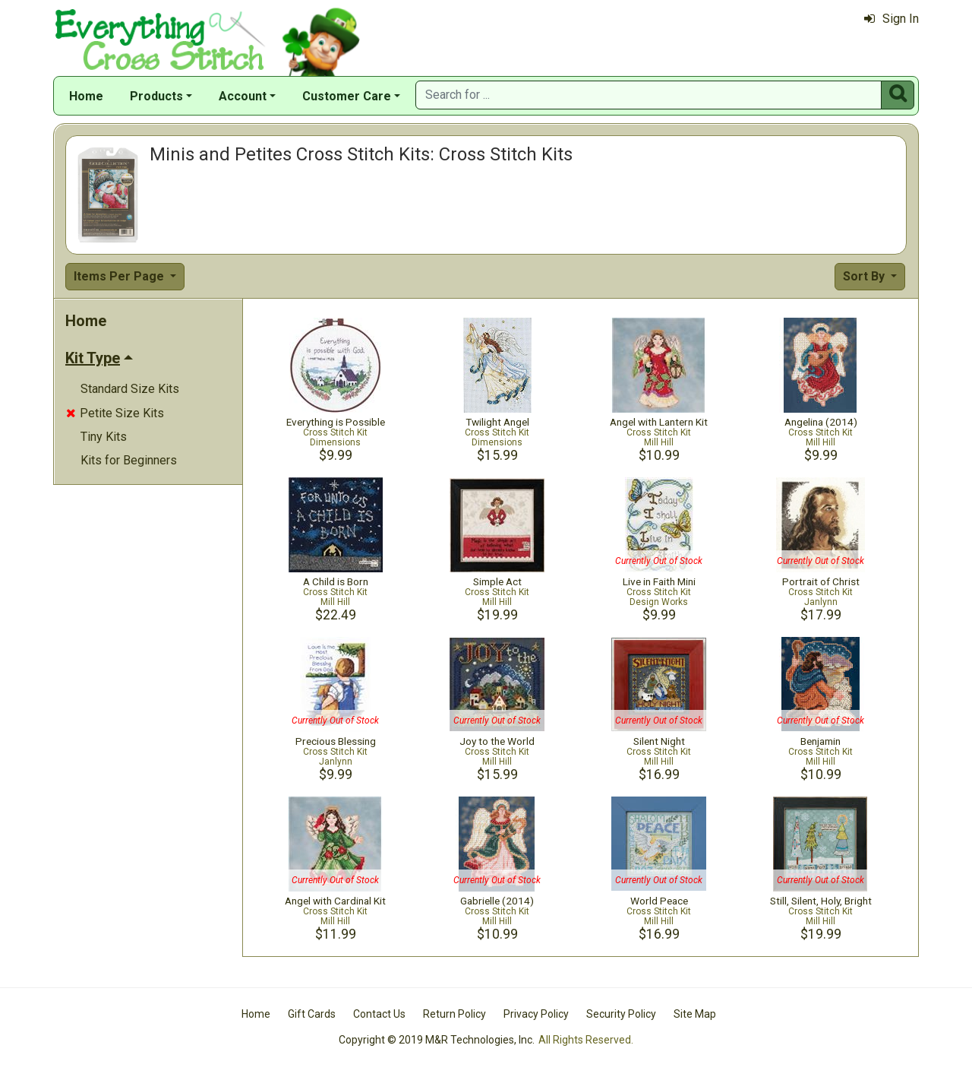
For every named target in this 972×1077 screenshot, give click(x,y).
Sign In (891, 18)
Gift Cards (312, 1014)
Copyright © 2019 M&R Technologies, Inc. (437, 1040)
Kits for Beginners (128, 460)
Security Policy (621, 1014)
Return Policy (454, 1014)
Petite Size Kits (115, 413)
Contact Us (379, 1014)
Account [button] (243, 96)
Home (86, 96)
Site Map (695, 1014)
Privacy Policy (536, 1014)
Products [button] (156, 96)
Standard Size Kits (129, 389)
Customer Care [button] (346, 96)
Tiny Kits (103, 436)
